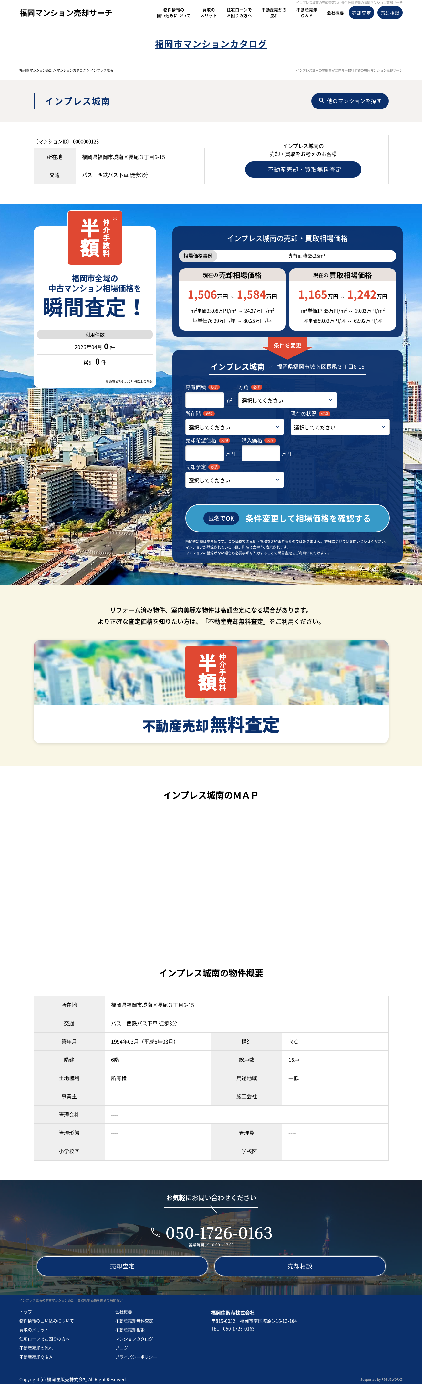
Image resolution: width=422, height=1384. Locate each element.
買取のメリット (34, 1327)
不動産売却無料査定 (134, 1318)
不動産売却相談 (130, 1327)
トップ (25, 1309)
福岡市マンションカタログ (211, 43)
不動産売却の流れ (36, 1345)
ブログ (121, 1345)
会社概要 (123, 1309)
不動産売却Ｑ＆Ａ (36, 1354)
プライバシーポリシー (136, 1354)
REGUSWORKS (392, 1377)
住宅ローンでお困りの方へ (44, 1336)
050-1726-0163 (219, 1230)
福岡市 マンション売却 (35, 70)
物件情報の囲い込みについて (46, 1318)
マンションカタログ (71, 70)
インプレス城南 (101, 70)
